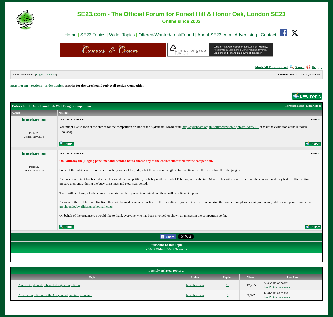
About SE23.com (214, 34)
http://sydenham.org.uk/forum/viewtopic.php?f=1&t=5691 (220, 127)
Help (312, 67)
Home (71, 34)
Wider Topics (122, 34)
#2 (319, 153)
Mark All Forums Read (271, 67)
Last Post (269, 286)
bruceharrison (34, 119)
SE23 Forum (19, 85)
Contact (268, 34)
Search (297, 67)
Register (51, 74)
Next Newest (176, 249)
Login (39, 74)
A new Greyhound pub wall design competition (49, 285)
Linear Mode (313, 105)
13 (227, 285)
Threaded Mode (294, 105)
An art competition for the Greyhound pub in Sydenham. (55, 295)
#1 (319, 119)
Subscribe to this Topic (166, 245)
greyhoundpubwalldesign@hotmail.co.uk (86, 206)
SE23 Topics (92, 34)
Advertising (246, 34)
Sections (36, 85)
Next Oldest (156, 249)
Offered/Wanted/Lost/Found (166, 34)
